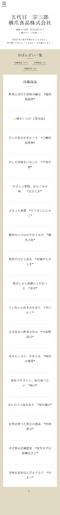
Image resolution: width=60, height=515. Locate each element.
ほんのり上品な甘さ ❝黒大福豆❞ (30, 405)
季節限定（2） (30, 69)
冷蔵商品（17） (21, 63)
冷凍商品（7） (40, 63)
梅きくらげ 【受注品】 (31, 118)
